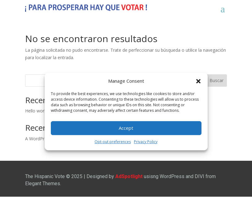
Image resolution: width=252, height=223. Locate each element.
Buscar (216, 80)
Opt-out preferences (113, 141)
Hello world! (37, 111)
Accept (126, 128)
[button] (198, 81)
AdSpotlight (129, 176)
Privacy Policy (145, 141)
